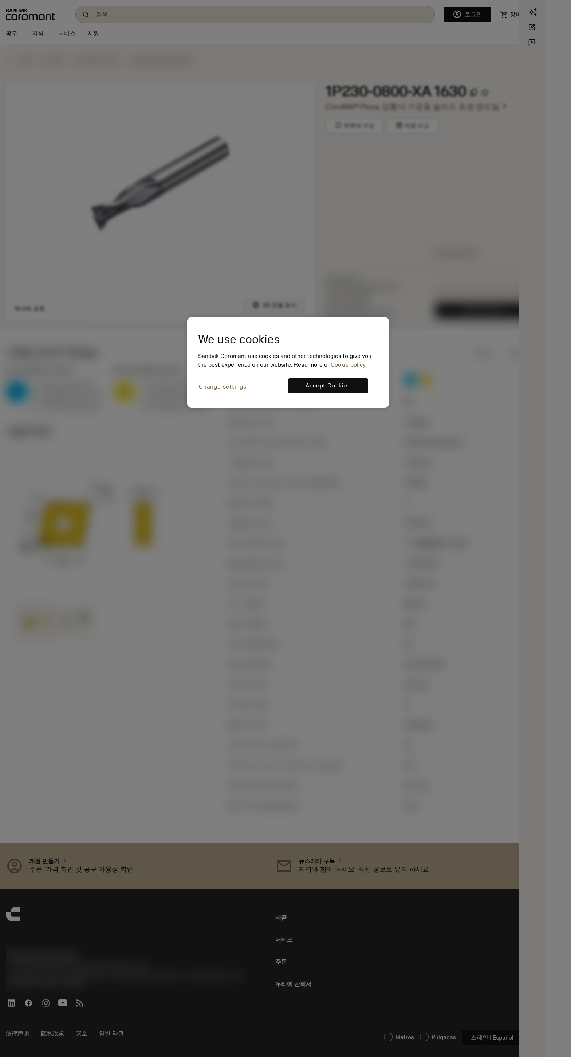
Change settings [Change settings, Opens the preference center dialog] (223, 386)
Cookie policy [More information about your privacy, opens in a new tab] (348, 364)
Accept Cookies (328, 385)
